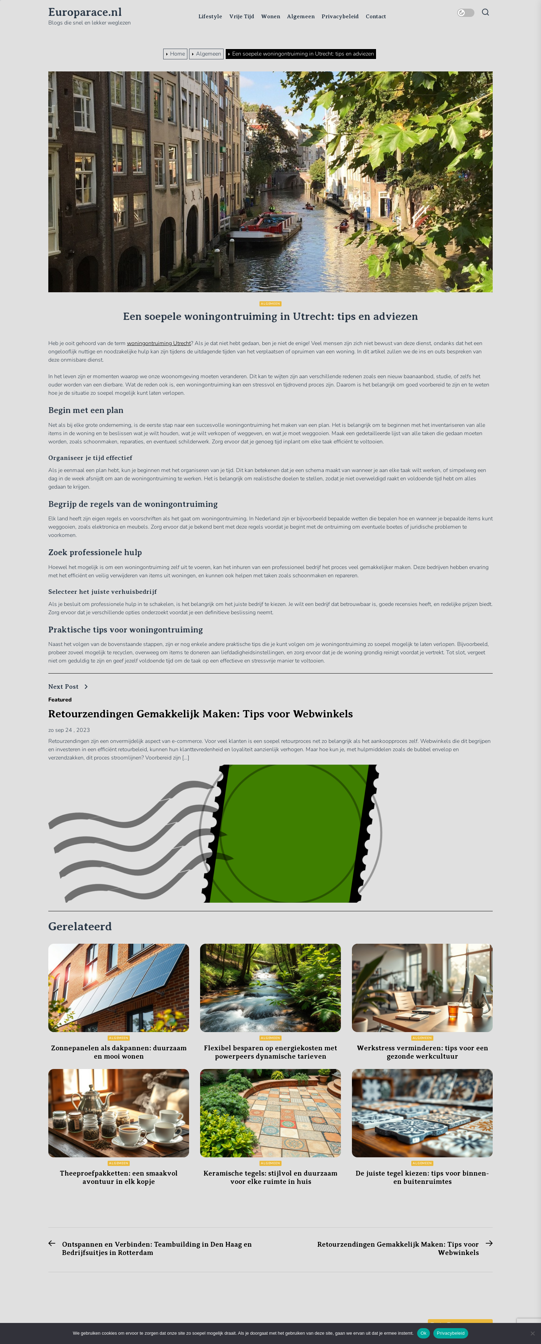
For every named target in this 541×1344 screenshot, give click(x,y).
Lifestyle (210, 16)
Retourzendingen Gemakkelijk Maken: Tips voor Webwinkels (200, 714)
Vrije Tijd (241, 16)
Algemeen (301, 16)
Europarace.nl (85, 12)
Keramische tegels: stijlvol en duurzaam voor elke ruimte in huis (270, 1177)
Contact (376, 16)
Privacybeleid (340, 16)
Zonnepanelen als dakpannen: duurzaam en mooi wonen (119, 1052)
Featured (60, 700)
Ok (423, 1333)
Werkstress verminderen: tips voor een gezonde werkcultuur (422, 1052)
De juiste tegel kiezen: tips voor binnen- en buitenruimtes (422, 1177)
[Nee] (532, 1333)
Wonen (270, 16)
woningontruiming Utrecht (159, 343)
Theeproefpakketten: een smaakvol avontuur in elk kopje (119, 1177)
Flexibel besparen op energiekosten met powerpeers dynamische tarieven (270, 1052)
